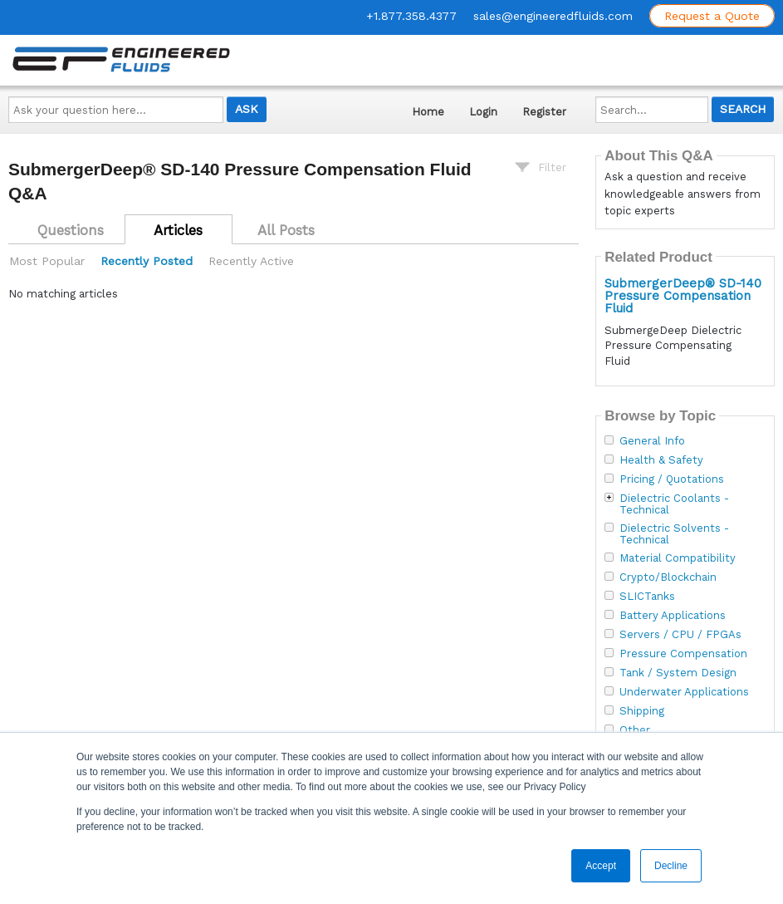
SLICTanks (647, 596)
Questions (70, 230)
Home (428, 112)
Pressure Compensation (683, 654)
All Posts (286, 230)
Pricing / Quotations (671, 479)
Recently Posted (146, 261)
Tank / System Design (678, 673)
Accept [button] (600, 866)
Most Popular (47, 261)
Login (483, 112)
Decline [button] (671, 866)
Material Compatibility (677, 558)
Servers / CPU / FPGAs (680, 635)
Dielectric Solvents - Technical (674, 534)
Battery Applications (672, 616)
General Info (652, 441)
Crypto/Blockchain (668, 577)
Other (634, 730)
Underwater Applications (684, 692)
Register (544, 112)
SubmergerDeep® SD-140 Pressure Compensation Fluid (682, 296)
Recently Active (251, 261)
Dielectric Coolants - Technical (674, 504)
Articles (178, 230)
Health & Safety (661, 460)
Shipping (641, 711)
